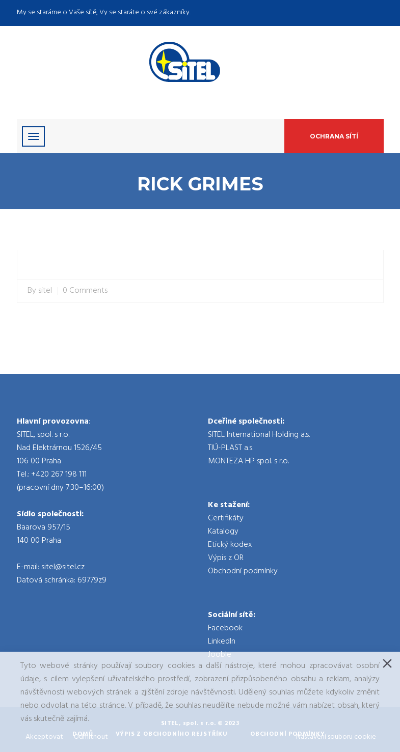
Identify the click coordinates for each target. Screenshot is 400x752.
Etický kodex (230, 544)
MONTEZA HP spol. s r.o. (248, 461)
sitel (45, 291)
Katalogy (223, 531)
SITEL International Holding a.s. (259, 434)
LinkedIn (221, 641)
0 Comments (85, 291)
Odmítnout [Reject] (91, 737)
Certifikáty (226, 518)
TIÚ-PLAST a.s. (230, 448)
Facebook (225, 628)
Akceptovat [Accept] (44, 737)
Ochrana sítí (334, 136)
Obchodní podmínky (243, 571)
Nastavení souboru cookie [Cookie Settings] (336, 737)
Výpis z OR (226, 558)
